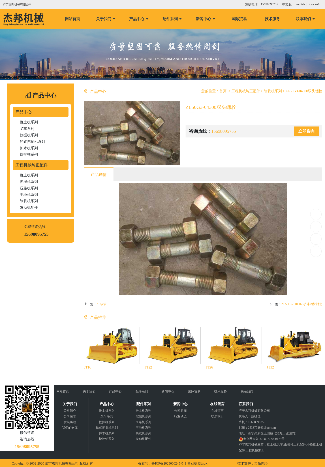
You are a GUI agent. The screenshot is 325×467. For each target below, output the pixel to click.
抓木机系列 (29, 148)
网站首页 (72, 19)
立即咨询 (306, 131)
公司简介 (70, 410)
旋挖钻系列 (29, 154)
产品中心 (139, 19)
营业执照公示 (197, 463)
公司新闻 (180, 410)
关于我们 (106, 19)
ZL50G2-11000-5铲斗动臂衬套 (301, 304)
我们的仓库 (70, 427)
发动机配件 (29, 207)
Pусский (314, 4)
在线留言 (217, 410)
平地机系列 (29, 195)
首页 (223, 91)
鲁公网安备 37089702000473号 (264, 439)
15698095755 (316, 214)
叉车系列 (27, 129)
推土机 (271, 444)
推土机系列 (29, 122)
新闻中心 (206, 19)
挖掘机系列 (29, 135)
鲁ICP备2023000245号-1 (169, 463)
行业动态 (180, 416)
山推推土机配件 (295, 444)
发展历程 (70, 422)
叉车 (280, 444)
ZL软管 (101, 304)
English (300, 4)
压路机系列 (29, 188)
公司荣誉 (70, 416)
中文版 (287, 4)
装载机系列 (29, 201)
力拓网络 (261, 463)
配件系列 (172, 19)
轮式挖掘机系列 (32, 142)
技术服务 (272, 19)
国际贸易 (239, 19)
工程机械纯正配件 (31, 165)
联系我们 (306, 19)
